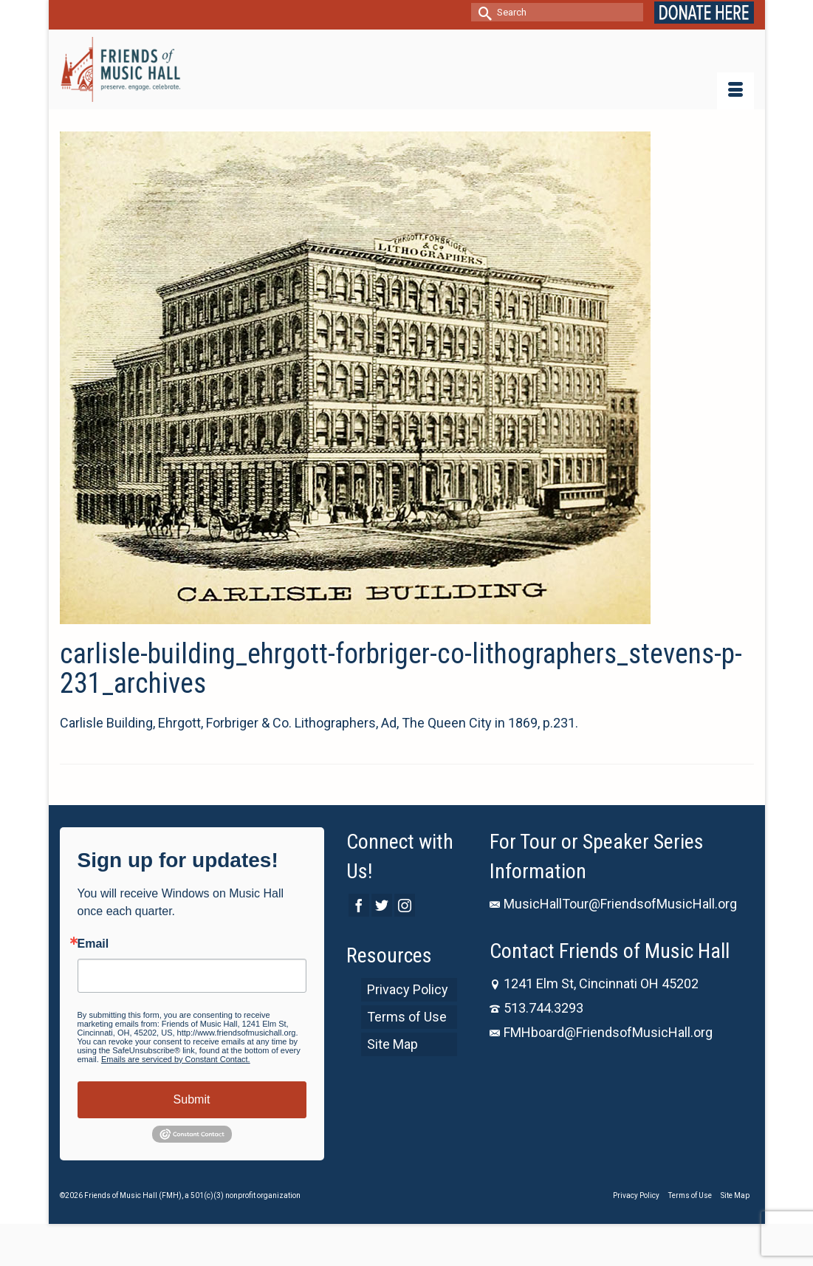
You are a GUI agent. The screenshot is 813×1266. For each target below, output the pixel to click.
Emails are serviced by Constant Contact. (175, 1059)
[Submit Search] (482, 12)
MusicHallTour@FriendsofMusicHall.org (613, 903)
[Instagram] (404, 905)
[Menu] (735, 90)
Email (93, 944)
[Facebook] (359, 905)
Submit (192, 1099)
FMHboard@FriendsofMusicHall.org (601, 1032)
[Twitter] (381, 905)
